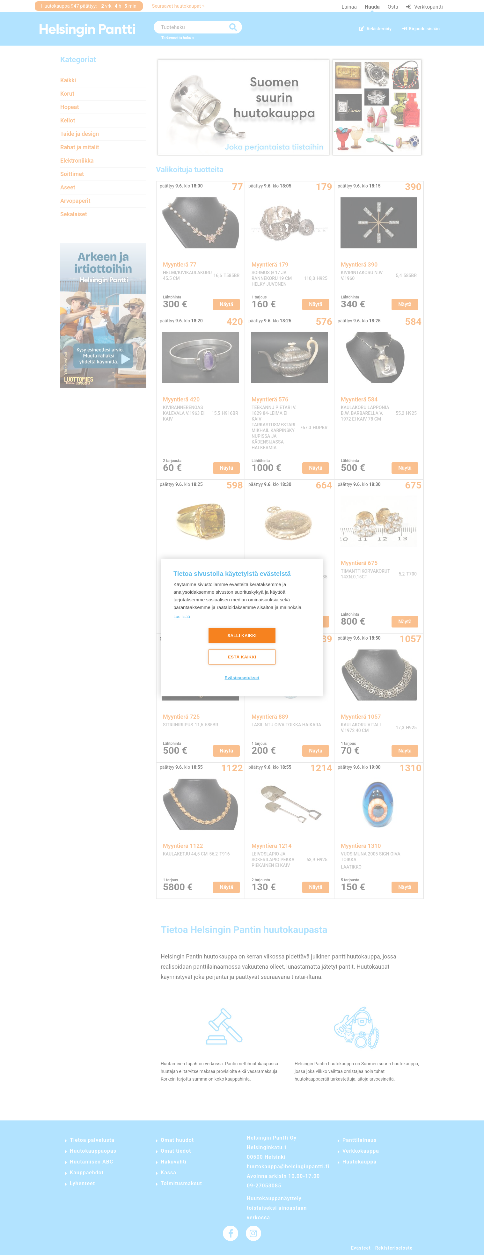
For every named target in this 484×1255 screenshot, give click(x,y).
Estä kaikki (242, 657)
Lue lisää (181, 616)
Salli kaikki (242, 635)
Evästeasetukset (242, 677)
